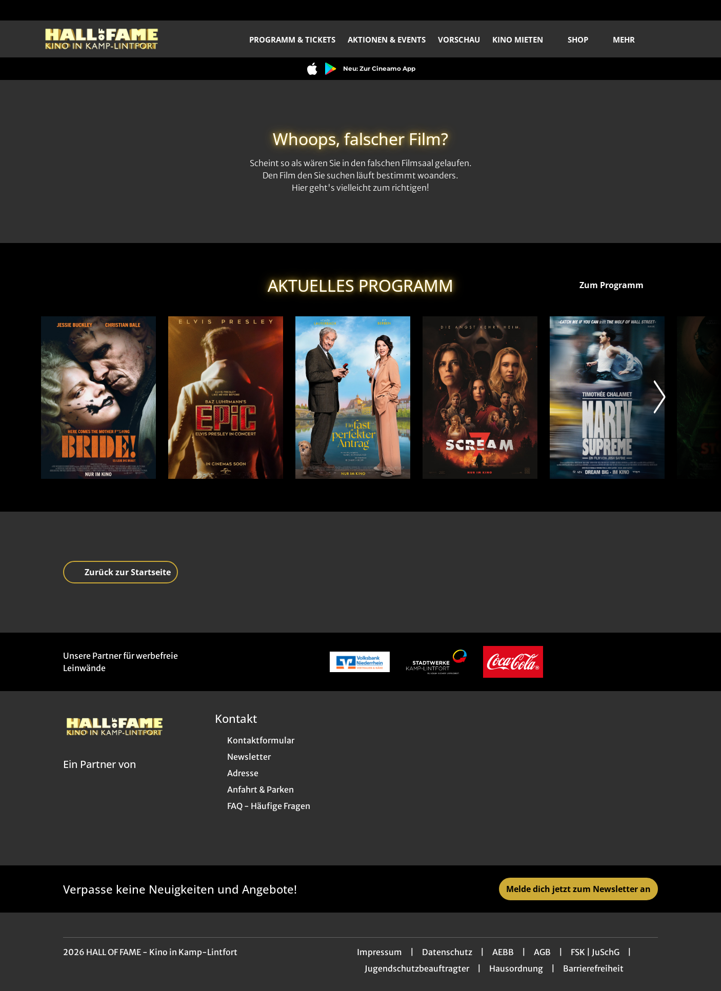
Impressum (379, 952)
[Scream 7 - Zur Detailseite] (480, 397)
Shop (584, 39)
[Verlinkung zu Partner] (360, 662)
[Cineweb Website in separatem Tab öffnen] (99, 777)
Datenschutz (447, 952)
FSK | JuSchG (595, 952)
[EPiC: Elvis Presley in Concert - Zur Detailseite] (225, 397)
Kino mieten (523, 39)
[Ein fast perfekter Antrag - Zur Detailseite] (352, 397)
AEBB (503, 952)
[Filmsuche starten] (669, 39)
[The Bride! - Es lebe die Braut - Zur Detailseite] (98, 397)
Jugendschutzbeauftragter (417, 968)
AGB (542, 952)
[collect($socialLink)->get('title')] (18, 10)
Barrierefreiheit (593, 968)
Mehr (630, 39)
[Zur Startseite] (113, 39)
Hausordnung (516, 968)
